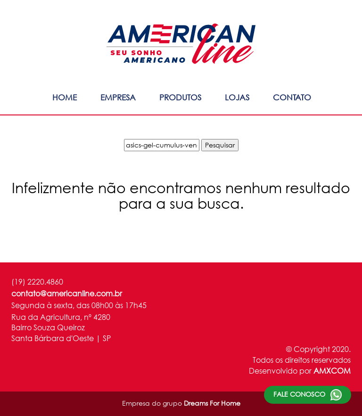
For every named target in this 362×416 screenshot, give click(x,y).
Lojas (237, 97)
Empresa (118, 97)
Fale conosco (307, 394)
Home (64, 97)
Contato (292, 97)
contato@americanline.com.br (66, 293)
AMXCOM (332, 370)
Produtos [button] (180, 97)
